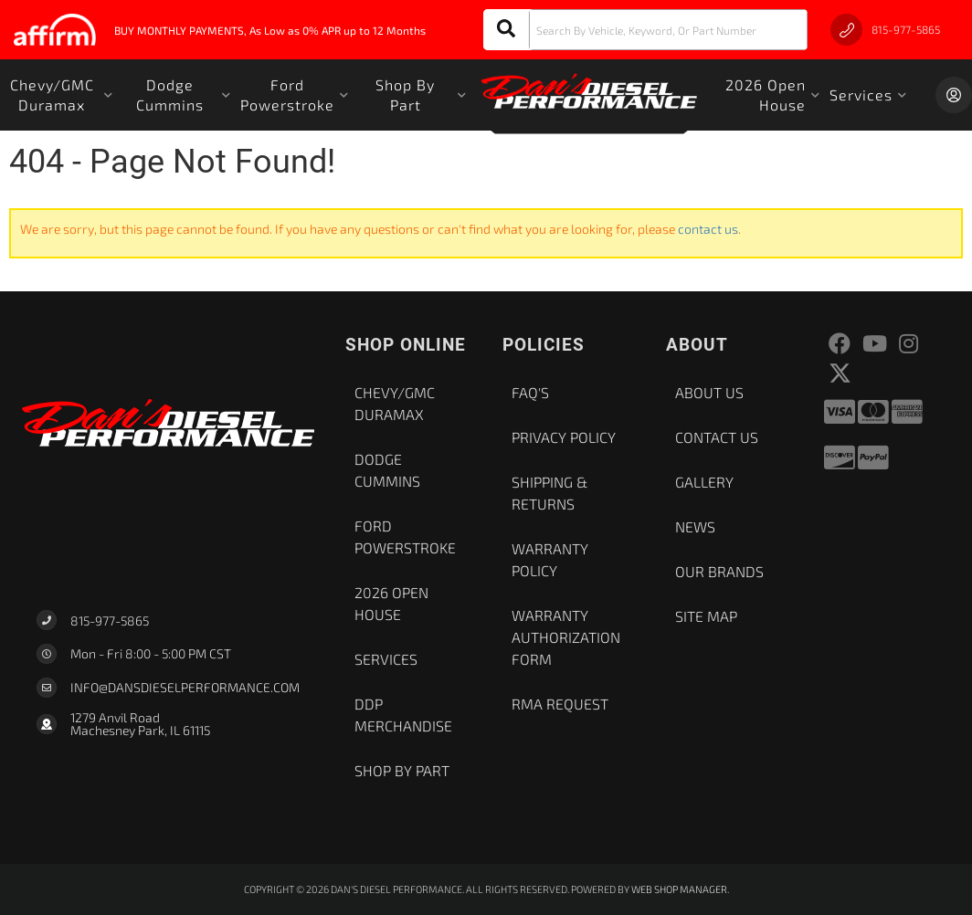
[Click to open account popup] (953, 95)
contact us (708, 229)
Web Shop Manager (679, 889)
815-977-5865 (109, 620)
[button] (645, 29)
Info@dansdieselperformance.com (185, 687)
